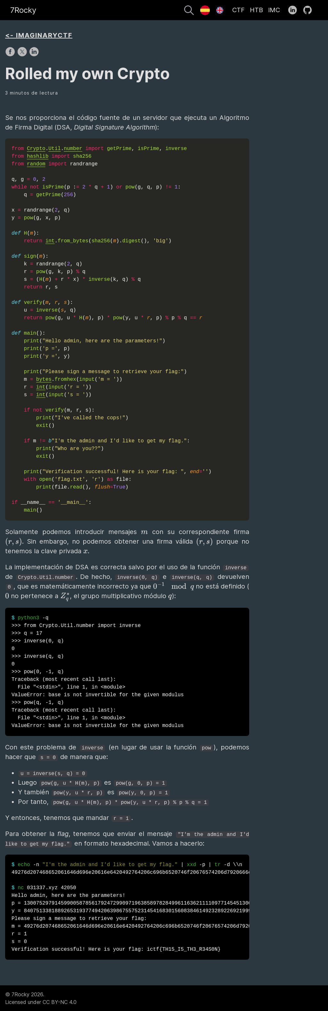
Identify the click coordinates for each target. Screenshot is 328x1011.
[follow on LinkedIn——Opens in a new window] (294, 10)
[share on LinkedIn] (34, 55)
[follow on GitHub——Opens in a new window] (309, 10)
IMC (274, 10)
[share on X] (23, 55)
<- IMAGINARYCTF (38, 35)
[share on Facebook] (11, 55)
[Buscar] (189, 11)
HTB (256, 10)
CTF (238, 10)
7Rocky (23, 10)
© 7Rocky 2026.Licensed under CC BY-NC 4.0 (41, 998)
